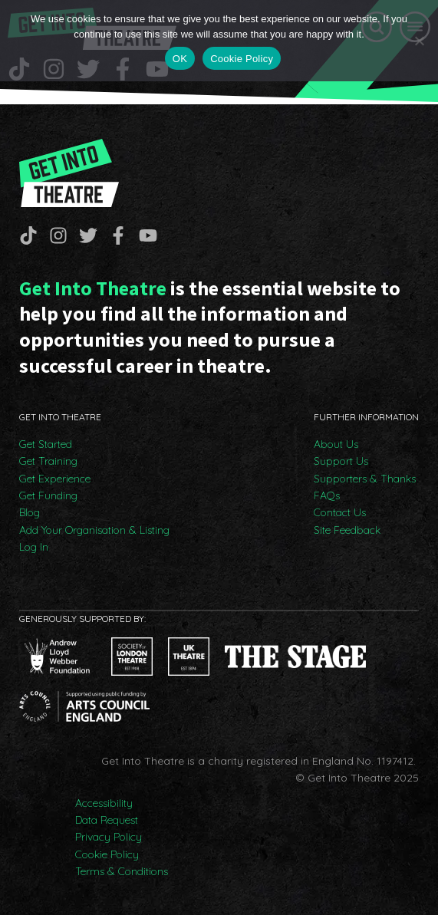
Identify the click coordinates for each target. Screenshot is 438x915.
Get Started (45, 444)
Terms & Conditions (121, 871)
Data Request (106, 820)
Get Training (48, 461)
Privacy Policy (108, 837)
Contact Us (340, 512)
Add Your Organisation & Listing (94, 530)
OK (180, 58)
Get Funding (48, 495)
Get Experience (55, 478)
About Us (336, 444)
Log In (33, 547)
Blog (29, 512)
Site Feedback (347, 530)
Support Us (341, 461)
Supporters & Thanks (365, 478)
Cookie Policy (107, 854)
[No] (418, 40)
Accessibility (104, 803)
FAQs (327, 495)
